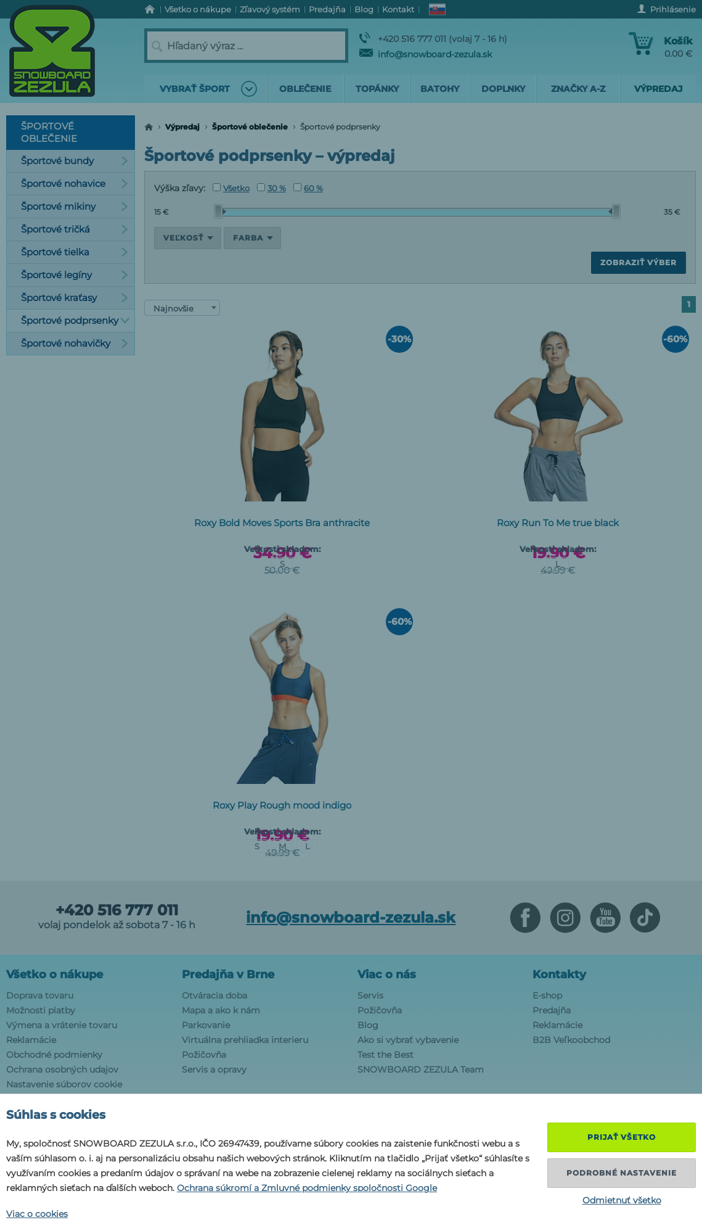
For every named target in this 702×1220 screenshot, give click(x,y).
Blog (367, 1025)
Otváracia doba (214, 995)
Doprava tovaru (39, 995)
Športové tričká (74, 229)
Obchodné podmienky (54, 1054)
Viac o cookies (37, 1213)
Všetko (231, 188)
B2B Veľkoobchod (571, 1039)
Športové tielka (74, 252)
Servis (370, 995)
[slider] (220, 211)
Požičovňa (204, 1054)
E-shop (547, 995)
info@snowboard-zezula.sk (425, 54)
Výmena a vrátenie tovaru (61, 1025)
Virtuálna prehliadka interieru (245, 1039)
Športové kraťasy (74, 297)
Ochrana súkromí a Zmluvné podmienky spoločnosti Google (307, 1187)
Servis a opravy (214, 1069)
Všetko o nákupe (54, 974)
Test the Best (385, 1054)
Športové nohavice (74, 183)
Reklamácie (31, 1039)
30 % (271, 188)
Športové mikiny (74, 206)
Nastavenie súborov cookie (64, 1084)
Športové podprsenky (75, 320)
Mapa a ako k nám (221, 1010)
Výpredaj (182, 126)
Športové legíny (74, 275)
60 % (308, 188)
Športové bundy (74, 161)
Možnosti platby (40, 1010)
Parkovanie (206, 1025)
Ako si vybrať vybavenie (408, 1039)
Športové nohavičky (74, 343)
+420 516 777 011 (116, 910)
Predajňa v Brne (228, 974)
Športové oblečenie (250, 126)
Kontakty (559, 974)
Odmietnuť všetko (621, 1200)
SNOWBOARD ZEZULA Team (420, 1069)
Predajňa (552, 1010)
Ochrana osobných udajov (62, 1069)
